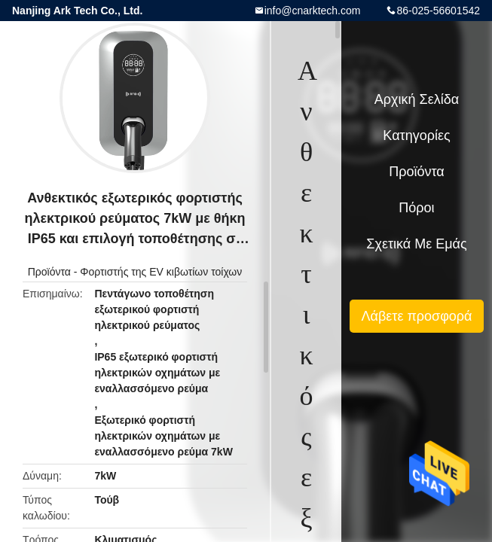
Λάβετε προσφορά (416, 316)
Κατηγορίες (416, 135)
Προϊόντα (49, 272)
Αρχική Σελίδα (416, 99)
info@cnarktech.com (312, 11)
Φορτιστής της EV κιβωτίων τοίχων (161, 272)
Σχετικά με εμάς (416, 243)
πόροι (416, 207)
